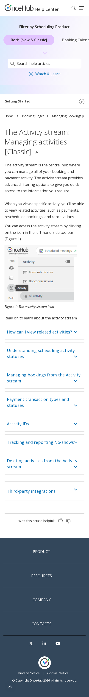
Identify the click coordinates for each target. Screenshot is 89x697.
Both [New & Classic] (29, 39)
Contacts (41, 624)
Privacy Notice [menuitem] (29, 673)
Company (42, 600)
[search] (44, 63)
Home (9, 116)
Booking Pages (33, 116)
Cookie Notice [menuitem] (58, 673)
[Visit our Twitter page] (31, 643)
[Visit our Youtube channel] (57, 643)
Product (41, 552)
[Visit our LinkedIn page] (44, 643)
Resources (41, 576)
